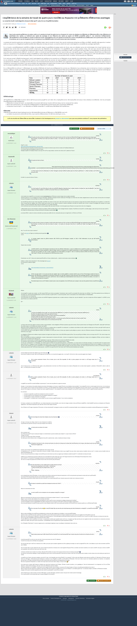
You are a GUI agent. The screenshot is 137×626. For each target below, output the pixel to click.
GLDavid (11, 303)
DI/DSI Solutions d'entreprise (14, 3)
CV (49, 5)
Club (71, 1)
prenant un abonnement (62, 122)
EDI (48, 3)
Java (38, 3)
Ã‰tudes (61, 1)
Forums (20, 1)
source (48, 273)
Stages (91, 5)
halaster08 (11, 169)
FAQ (32, 1)
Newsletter (48, 1)
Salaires (63, 5)
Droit (66, 1)
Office (64, 3)
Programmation (54, 3)
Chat (41, 1)
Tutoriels (27, 1)
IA (26, 3)
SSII (67, 5)
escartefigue (11, 145)
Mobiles (68, 3)
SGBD (60, 3)
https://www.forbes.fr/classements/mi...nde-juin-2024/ (32, 158)
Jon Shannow (11, 231)
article (27, 245)
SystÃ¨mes (74, 3)
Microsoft (34, 3)
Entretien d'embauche (55, 5)
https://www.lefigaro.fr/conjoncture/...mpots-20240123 (42, 279)
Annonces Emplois (80, 5)
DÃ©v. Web (43, 3)
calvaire (11, 195)
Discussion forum (125, 57)
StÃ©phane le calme (21, 28)
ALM (29, 3)
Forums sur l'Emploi (43, 5)
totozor (11, 425)
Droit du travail (72, 5)
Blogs (36, 1)
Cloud (23, 3)
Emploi (55, 1)
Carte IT (87, 5)
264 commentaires (32, 28)
